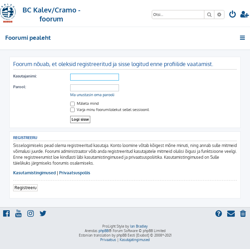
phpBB (104, 231)
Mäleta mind (84, 103)
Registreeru (25, 187)
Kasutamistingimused (34, 172)
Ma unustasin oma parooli (92, 94)
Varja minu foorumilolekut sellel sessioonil (109, 109)
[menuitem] (233, 15)
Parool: (19, 86)
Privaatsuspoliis (74, 172)
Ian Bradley (139, 226)
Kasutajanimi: (25, 76)
